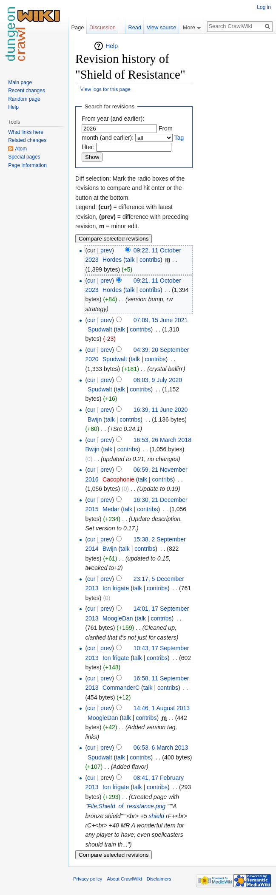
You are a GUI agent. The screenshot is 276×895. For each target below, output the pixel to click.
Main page (20, 82)
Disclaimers (159, 878)
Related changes (27, 140)
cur (91, 280)
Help (111, 45)
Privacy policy (87, 878)
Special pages (24, 157)
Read (134, 27)
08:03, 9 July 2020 (158, 380)
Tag (179, 137)
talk (130, 259)
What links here (25, 132)
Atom (21, 149)
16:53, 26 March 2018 (162, 439)
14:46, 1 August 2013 (162, 708)
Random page (24, 99)
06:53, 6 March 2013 (161, 747)
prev (106, 250)
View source (161, 27)
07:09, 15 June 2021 (161, 320)
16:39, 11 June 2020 (161, 409)
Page (77, 27)
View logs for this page (105, 89)
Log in (264, 7)
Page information (27, 165)
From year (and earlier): (113, 118)
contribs (149, 259)
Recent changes (26, 90)
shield (157, 816)
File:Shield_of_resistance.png (126, 806)
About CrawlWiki (124, 878)
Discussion (102, 27)
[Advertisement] (235, 168)
